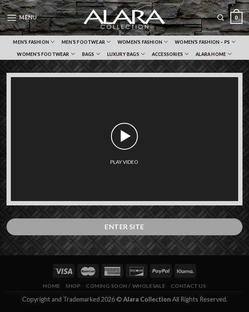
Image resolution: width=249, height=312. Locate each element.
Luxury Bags (126, 54)
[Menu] (22, 17)
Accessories (170, 54)
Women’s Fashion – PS (205, 42)
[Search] (220, 18)
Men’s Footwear (86, 42)
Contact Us (188, 286)
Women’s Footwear (46, 54)
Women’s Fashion (143, 42)
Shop (73, 286)
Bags (91, 54)
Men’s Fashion (34, 42)
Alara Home (214, 54)
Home (51, 286)
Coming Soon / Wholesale (125, 286)
